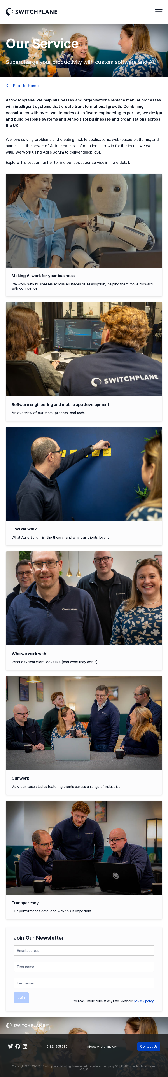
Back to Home (22, 85)
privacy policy (144, 1001)
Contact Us (149, 1046)
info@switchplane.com (102, 1046)
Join (21, 997)
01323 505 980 (57, 1046)
